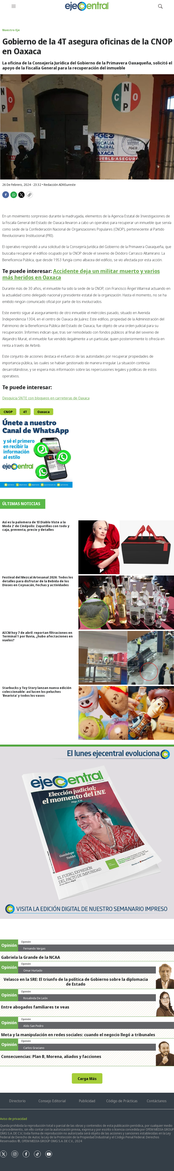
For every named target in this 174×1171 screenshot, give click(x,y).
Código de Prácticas (122, 1100)
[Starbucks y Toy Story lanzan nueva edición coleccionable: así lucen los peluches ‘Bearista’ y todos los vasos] (126, 713)
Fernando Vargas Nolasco (34, 950)
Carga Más (87, 1078)
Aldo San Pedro (33, 1026)
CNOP (8, 412)
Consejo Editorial (52, 1100)
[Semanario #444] (87, 832)
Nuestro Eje (11, 30)
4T (25, 412)
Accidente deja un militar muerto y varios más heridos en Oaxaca (81, 274)
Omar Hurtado (32, 970)
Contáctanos (157, 1100)
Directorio (17, 1100)
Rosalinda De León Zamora (35, 1000)
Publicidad (87, 1100)
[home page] (87, 6)
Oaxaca (43, 412)
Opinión (26, 941)
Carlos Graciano (33, 1048)
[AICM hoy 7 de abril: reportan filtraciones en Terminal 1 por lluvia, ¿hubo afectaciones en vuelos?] (126, 658)
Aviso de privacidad (13, 1119)
